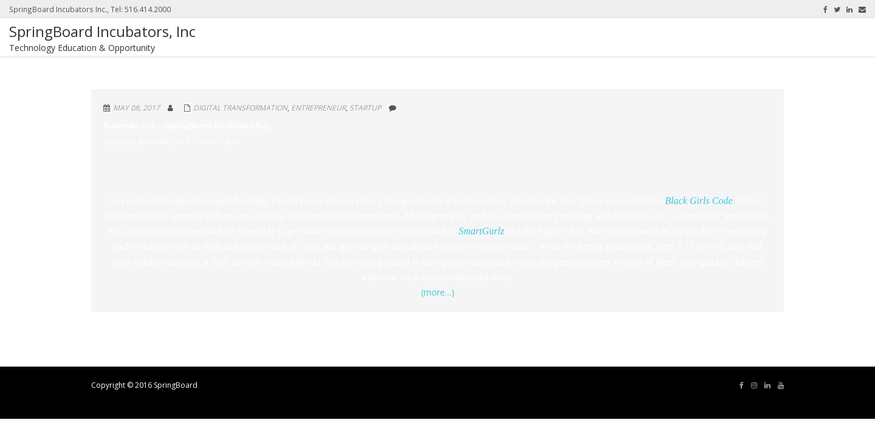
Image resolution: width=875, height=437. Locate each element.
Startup (365, 108)
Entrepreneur (318, 108)
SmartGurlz (483, 231)
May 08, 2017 (136, 108)
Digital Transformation (240, 108)
